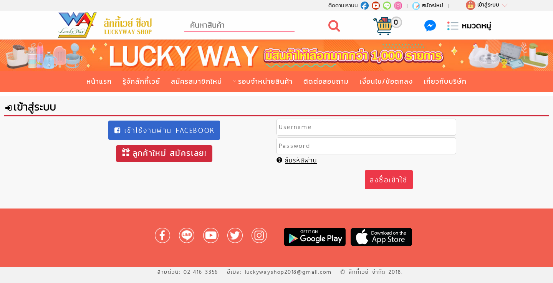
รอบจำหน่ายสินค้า (265, 81)
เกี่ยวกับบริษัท (445, 81)
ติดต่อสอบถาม (326, 81)
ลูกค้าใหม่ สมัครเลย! (164, 153)
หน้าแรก (99, 81)
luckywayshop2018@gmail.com (288, 271)
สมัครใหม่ (427, 5)
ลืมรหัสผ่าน (296, 160)
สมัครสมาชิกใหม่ (196, 81)
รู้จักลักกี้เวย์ (141, 81)
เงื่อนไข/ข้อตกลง (386, 81)
